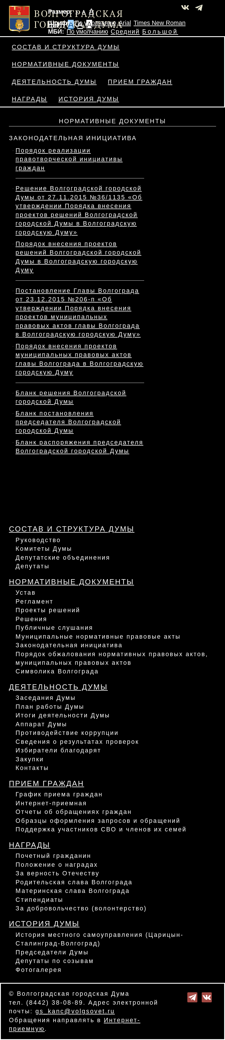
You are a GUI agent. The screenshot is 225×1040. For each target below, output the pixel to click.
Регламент (35, 601)
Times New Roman (160, 23)
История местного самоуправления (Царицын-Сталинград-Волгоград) (100, 939)
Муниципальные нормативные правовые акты (98, 636)
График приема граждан (59, 794)
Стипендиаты (39, 899)
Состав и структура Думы (66, 47)
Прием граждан (140, 81)
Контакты (32, 767)
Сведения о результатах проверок (77, 741)
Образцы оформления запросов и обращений (98, 820)
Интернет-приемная (51, 803)
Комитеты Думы (44, 548)
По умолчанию (95, 23)
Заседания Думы (46, 697)
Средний (125, 31)
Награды (29, 99)
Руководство (38, 540)
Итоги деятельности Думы (63, 715)
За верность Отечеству (58, 873)
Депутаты (33, 566)
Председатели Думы (52, 952)
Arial (125, 23)
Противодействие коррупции (67, 732)
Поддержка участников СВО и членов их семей (101, 829)
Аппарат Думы (41, 724)
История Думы (88, 99)
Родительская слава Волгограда (74, 882)
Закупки (30, 759)
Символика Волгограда (57, 671)
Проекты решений (48, 610)
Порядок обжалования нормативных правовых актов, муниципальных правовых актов (112, 658)
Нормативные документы (65, 64)
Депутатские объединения (63, 557)
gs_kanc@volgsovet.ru (75, 1011)
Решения (31, 619)
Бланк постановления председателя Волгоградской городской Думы (68, 422)
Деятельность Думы (54, 81)
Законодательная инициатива (69, 645)
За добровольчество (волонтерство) (81, 908)
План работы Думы (50, 706)
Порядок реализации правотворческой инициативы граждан (69, 159)
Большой (160, 31)
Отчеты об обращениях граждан (74, 811)
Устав (26, 592)
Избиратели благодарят (58, 750)
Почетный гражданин (53, 855)
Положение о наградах (57, 864)
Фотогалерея (39, 969)
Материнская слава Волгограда (73, 890)
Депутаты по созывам (55, 961)
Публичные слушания (54, 627)
